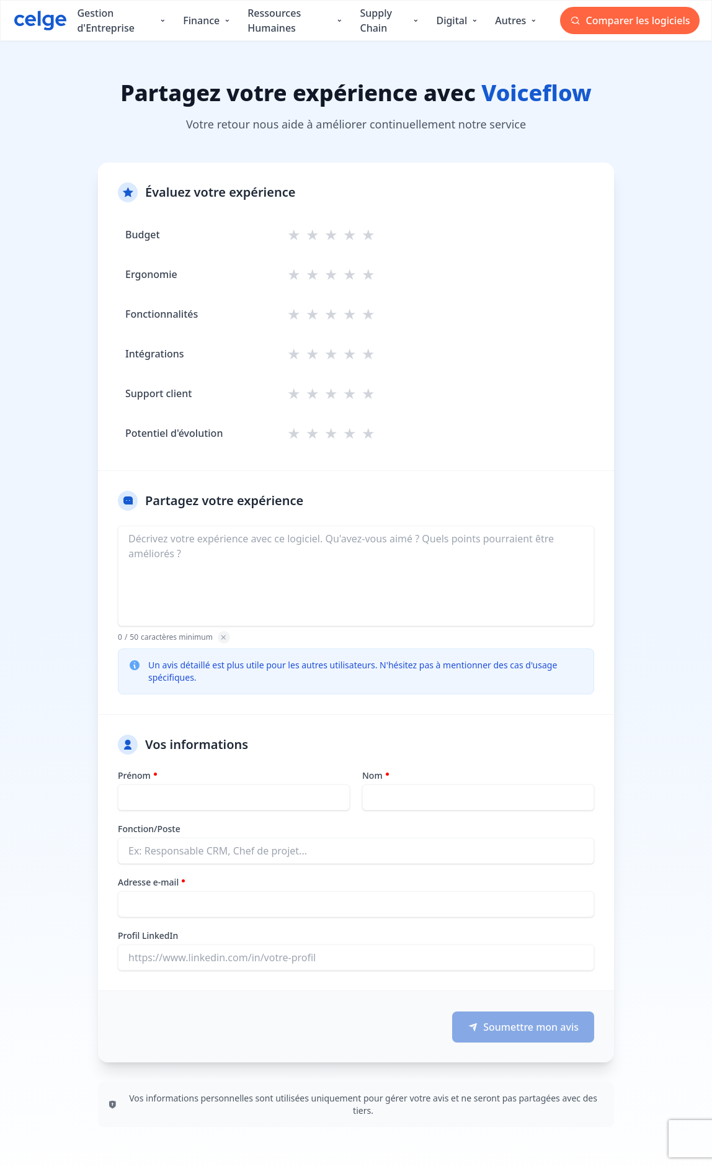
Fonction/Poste (149, 829)
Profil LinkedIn (148, 935)
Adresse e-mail (148, 882)
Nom (372, 775)
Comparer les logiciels (630, 20)
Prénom (134, 775)
